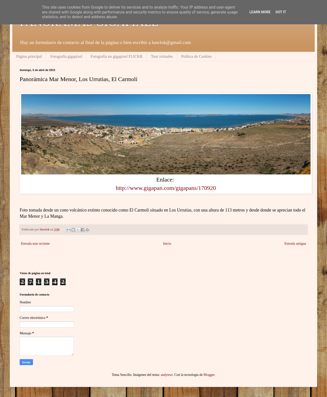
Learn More (259, 12)
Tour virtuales (162, 56)
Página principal (29, 56)
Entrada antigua (295, 243)
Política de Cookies (196, 56)
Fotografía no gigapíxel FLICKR (117, 56)
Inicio (167, 243)
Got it (280, 12)
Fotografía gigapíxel (66, 56)
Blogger (209, 375)
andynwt (167, 375)
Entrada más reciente (35, 243)
